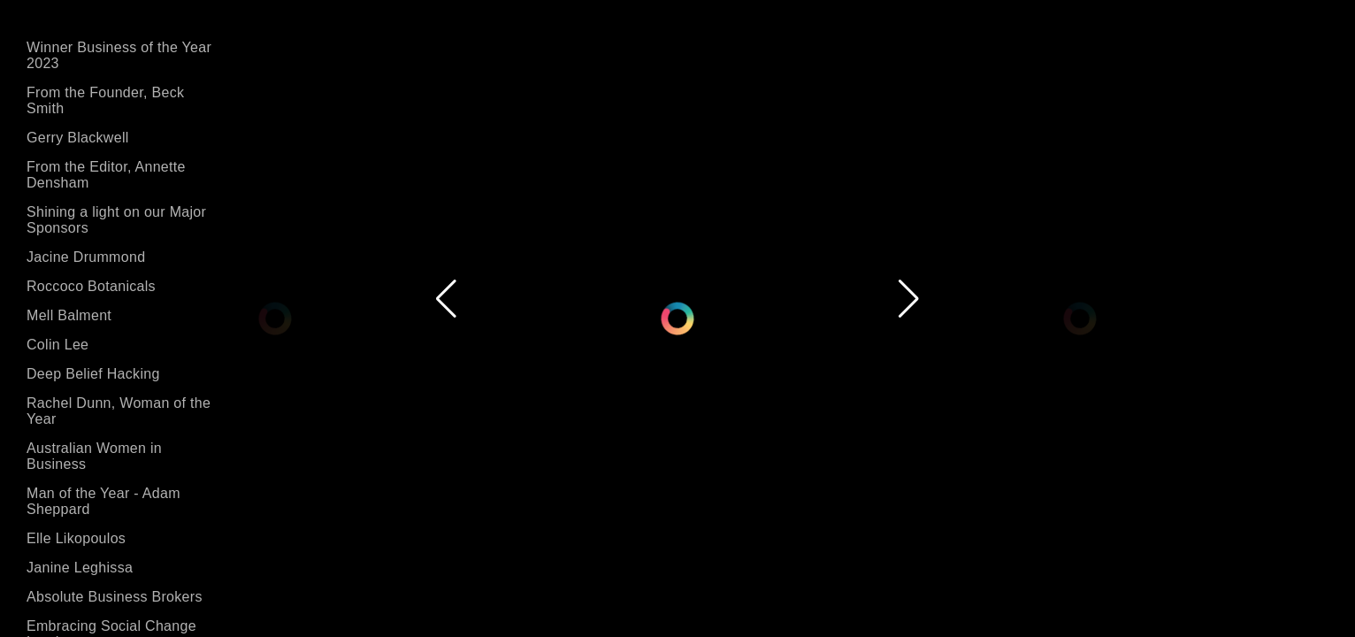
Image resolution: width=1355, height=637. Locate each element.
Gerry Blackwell (78, 137)
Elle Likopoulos (76, 538)
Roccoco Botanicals (91, 286)
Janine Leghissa (80, 567)
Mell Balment (69, 315)
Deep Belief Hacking (93, 373)
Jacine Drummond (86, 257)
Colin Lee (57, 344)
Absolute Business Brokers (115, 596)
